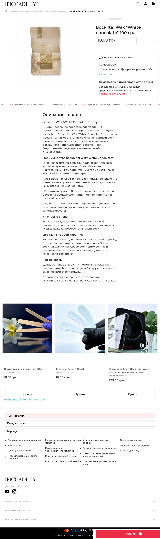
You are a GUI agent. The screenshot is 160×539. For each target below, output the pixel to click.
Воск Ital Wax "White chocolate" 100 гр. (86, 11)
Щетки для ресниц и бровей (62, 461)
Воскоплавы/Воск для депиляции (50, 11)
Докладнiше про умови (112, 94)
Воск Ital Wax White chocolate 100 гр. (27, 399)
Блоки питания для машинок (24, 440)
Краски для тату (129, 450)
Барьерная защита (131, 440)
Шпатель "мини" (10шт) (70, 369)
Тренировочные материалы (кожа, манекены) (99, 454)
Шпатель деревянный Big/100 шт (23, 369)
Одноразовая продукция (134, 445)
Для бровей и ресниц (21, 11)
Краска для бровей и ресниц (62, 456)
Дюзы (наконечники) (19, 450)
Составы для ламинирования (100, 448)
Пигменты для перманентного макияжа (59, 449)
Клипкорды (14, 445)
